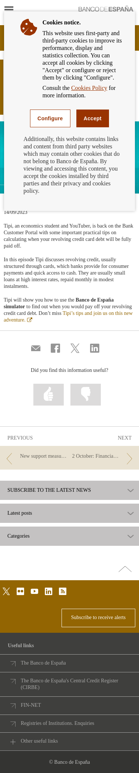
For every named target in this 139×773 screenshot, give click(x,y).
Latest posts (19, 513)
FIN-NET (31, 705)
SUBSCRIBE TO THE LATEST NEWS (49, 490)
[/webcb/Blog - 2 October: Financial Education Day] (103, 456)
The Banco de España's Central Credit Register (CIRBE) (69, 684)
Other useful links (39, 741)
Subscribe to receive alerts (98, 617)
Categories (18, 536)
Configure (50, 118)
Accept (93, 118)
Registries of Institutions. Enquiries (57, 723)
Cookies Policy (89, 88)
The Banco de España (43, 663)
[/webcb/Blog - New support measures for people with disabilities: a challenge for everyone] (35, 456)
